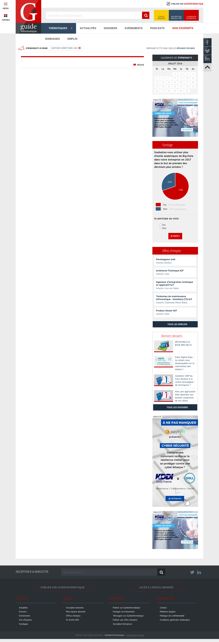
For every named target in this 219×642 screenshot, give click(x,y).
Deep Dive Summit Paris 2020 (66, 48)
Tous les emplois (175, 324)
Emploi (72, 38)
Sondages (52, 38)
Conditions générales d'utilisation (175, 619)
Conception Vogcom (135, 635)
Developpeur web (165, 259)
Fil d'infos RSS (72, 619)
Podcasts (157, 28)
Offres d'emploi (73, 615)
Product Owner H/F (166, 310)
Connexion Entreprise (191, 17)
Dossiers (110, 28)
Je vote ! (175, 236)
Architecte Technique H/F (170, 270)
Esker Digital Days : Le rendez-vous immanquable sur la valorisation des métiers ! (184, 363)
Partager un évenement (123, 611)
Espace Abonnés (161, 17)
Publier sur (185, 4)
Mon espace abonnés (75, 611)
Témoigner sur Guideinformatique (128, 615)
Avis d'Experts (182, 28)
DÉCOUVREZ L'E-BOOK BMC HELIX (183, 343)
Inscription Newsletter (176, 17)
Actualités (88, 28)
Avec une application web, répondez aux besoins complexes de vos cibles (185, 396)
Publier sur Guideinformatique (63, 587)
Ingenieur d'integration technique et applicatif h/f (174, 283)
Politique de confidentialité (172, 615)
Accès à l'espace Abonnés (156, 587)
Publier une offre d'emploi (125, 619)
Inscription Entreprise (122, 624)
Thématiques (58, 28)
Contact (163, 607)
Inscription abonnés (75, 607)
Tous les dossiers (175, 407)
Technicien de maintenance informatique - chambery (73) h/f (174, 298)
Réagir (140, 65)
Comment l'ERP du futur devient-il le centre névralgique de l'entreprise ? (184, 380)
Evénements (134, 28)
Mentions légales (168, 611)
